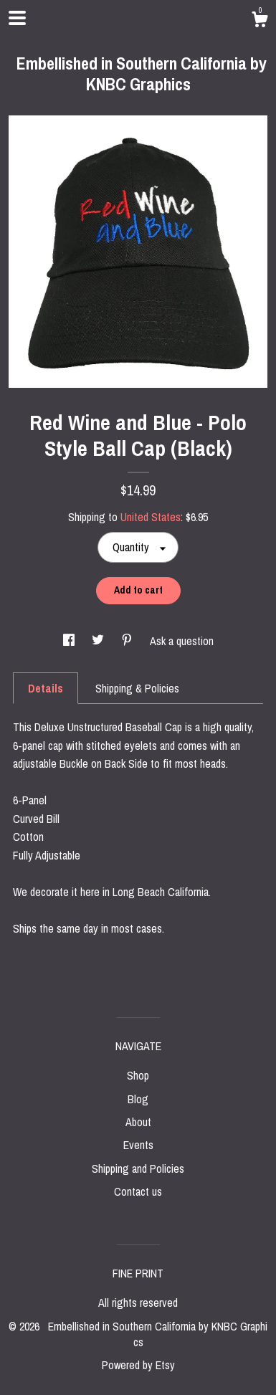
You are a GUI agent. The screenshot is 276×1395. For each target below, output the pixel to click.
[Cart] (259, 21)
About (138, 1122)
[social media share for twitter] (99, 641)
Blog (138, 1099)
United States (150, 517)
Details (45, 688)
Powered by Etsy (138, 1365)
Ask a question (182, 641)
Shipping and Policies (138, 1168)
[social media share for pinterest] (128, 641)
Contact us (138, 1191)
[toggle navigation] (17, 18)
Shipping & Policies (137, 688)
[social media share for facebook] (70, 641)
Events (138, 1145)
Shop (138, 1075)
